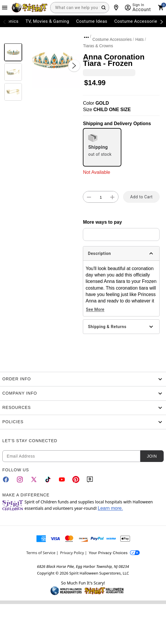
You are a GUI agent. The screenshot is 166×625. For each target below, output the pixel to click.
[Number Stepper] (100, 197)
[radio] (102, 147)
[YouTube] (61, 479)
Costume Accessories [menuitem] (137, 21)
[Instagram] (19, 479)
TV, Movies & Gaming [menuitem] (47, 21)
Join (152, 456)
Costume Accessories (112, 39)
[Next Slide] (74, 65)
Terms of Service (40, 552)
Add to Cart (141, 197)
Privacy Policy (72, 552)
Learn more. (110, 508)
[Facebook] (5, 479)
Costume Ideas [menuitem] (91, 21)
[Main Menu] (4, 7)
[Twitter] (33, 479)
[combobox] (79, 7)
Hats (139, 39)
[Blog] (89, 479)
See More (95, 309)
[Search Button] (103, 7)
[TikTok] (47, 479)
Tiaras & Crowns (98, 45)
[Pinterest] (75, 479)
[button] (53, 60)
